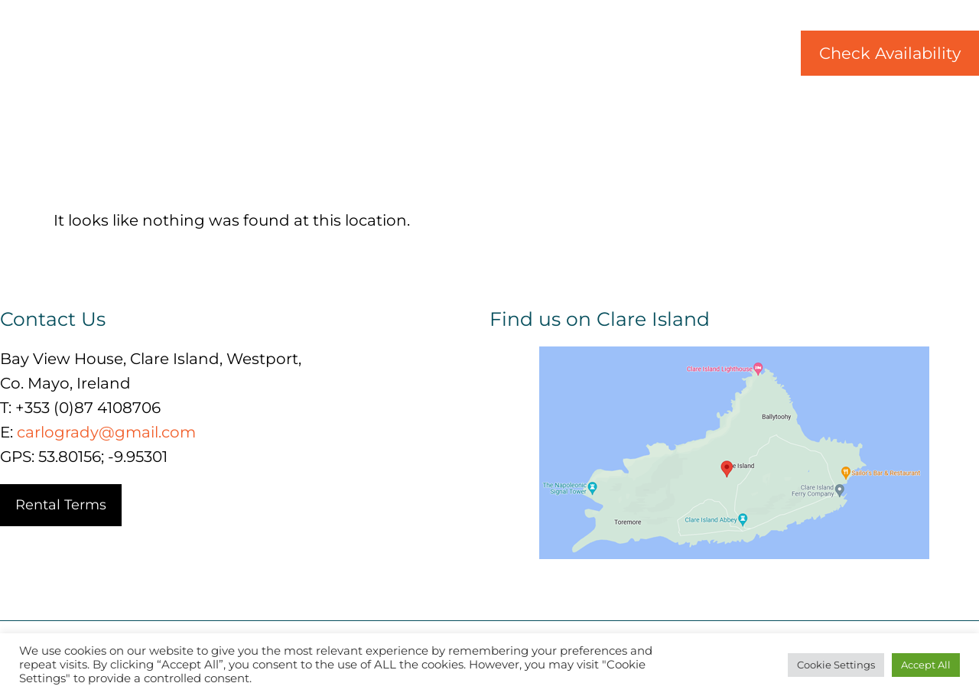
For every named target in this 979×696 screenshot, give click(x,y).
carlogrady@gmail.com (106, 432)
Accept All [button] (926, 665)
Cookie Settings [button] (836, 665)
